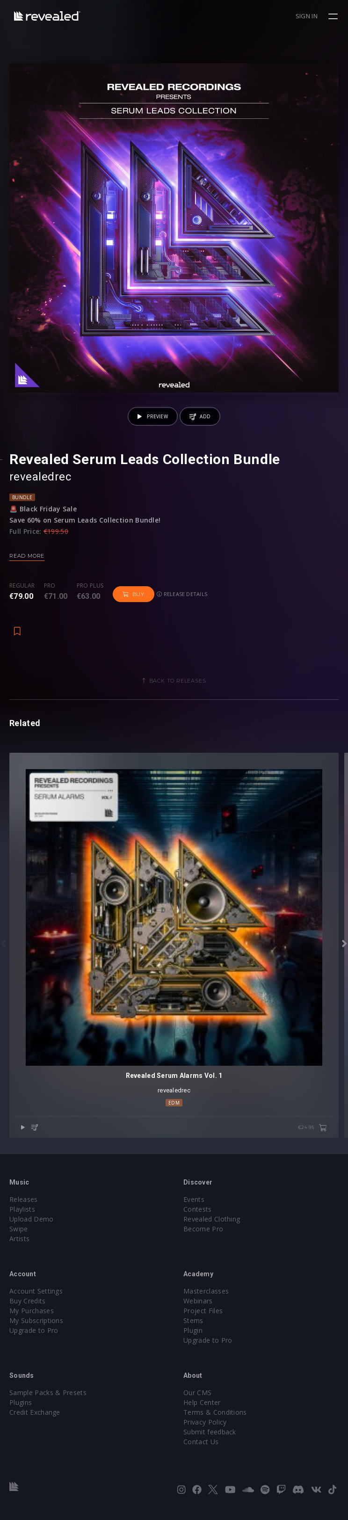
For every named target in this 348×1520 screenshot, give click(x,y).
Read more (26, 556)
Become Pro (203, 1228)
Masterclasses (206, 1291)
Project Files (203, 1310)
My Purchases (31, 1310)
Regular (22, 585)
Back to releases (177, 680)
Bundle (22, 497)
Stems (193, 1320)
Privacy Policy (204, 1422)
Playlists (22, 1209)
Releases (23, 1199)
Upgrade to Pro (33, 1330)
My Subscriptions (36, 1320)
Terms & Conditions (215, 1412)
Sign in (307, 16)
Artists (19, 1238)
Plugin (193, 1330)
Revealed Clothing (211, 1219)
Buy (134, 594)
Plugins (20, 1402)
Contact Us (200, 1441)
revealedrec (40, 476)
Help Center (202, 1402)
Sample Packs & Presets (48, 1392)
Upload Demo (31, 1219)
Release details (182, 593)
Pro (50, 585)
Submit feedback (209, 1431)
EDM (174, 1102)
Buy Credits (27, 1300)
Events (193, 1199)
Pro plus (90, 585)
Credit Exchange (34, 1412)
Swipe (18, 1228)
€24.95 (312, 1128)
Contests (197, 1209)
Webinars (198, 1300)
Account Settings (36, 1291)
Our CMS (197, 1392)
